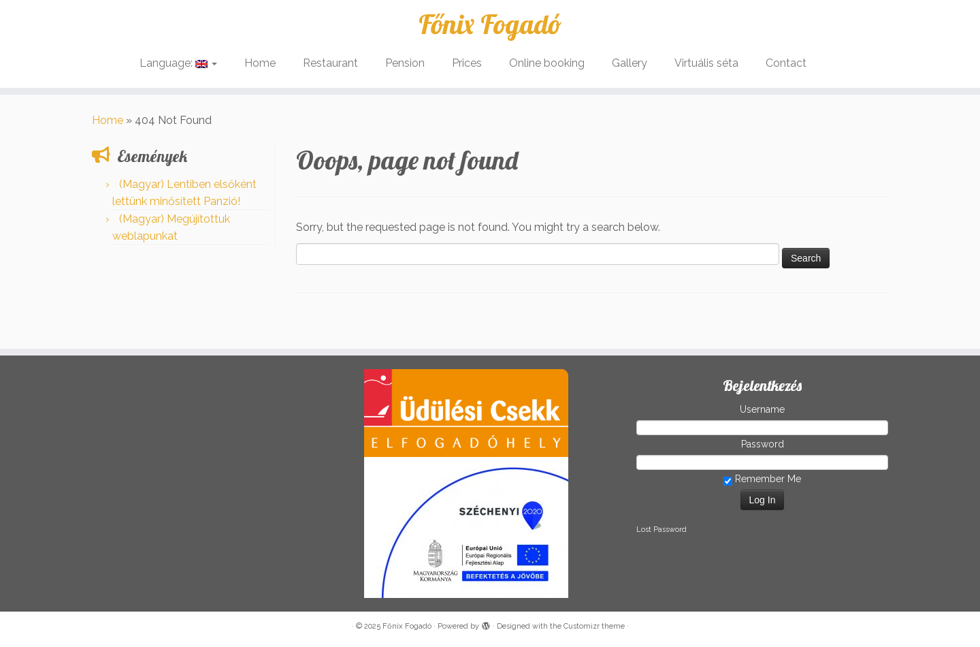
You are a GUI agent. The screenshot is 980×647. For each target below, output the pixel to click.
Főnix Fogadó (490, 23)
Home (260, 63)
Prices (467, 63)
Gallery (629, 63)
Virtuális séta (706, 63)
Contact (786, 63)
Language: (178, 63)
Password (762, 444)
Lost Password (661, 529)
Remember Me (762, 479)
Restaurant (330, 63)
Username (762, 409)
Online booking (547, 63)
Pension (405, 63)
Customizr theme (594, 626)
